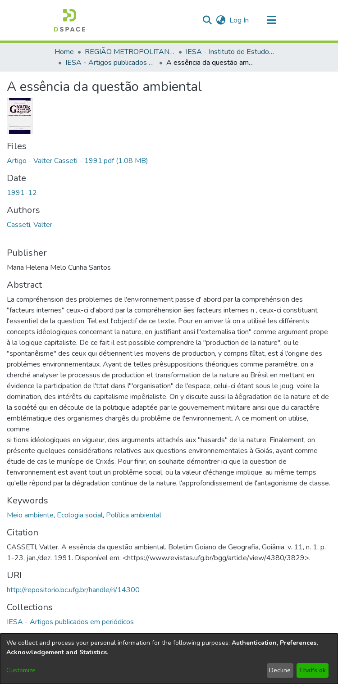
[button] (69, 20)
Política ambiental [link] (133, 515)
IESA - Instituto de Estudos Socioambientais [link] (231, 52)
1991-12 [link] (22, 193)
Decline (280, 670)
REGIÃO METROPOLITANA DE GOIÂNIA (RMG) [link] (130, 52)
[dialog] (169, 659)
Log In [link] (239, 20)
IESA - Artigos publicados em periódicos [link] (110, 63)
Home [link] (64, 52)
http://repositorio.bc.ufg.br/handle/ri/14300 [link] (73, 590)
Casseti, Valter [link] (29, 225)
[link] (77, 161)
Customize (21, 670)
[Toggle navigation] (271, 20)
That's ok (312, 670)
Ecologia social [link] (80, 515)
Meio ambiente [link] (30, 515)
